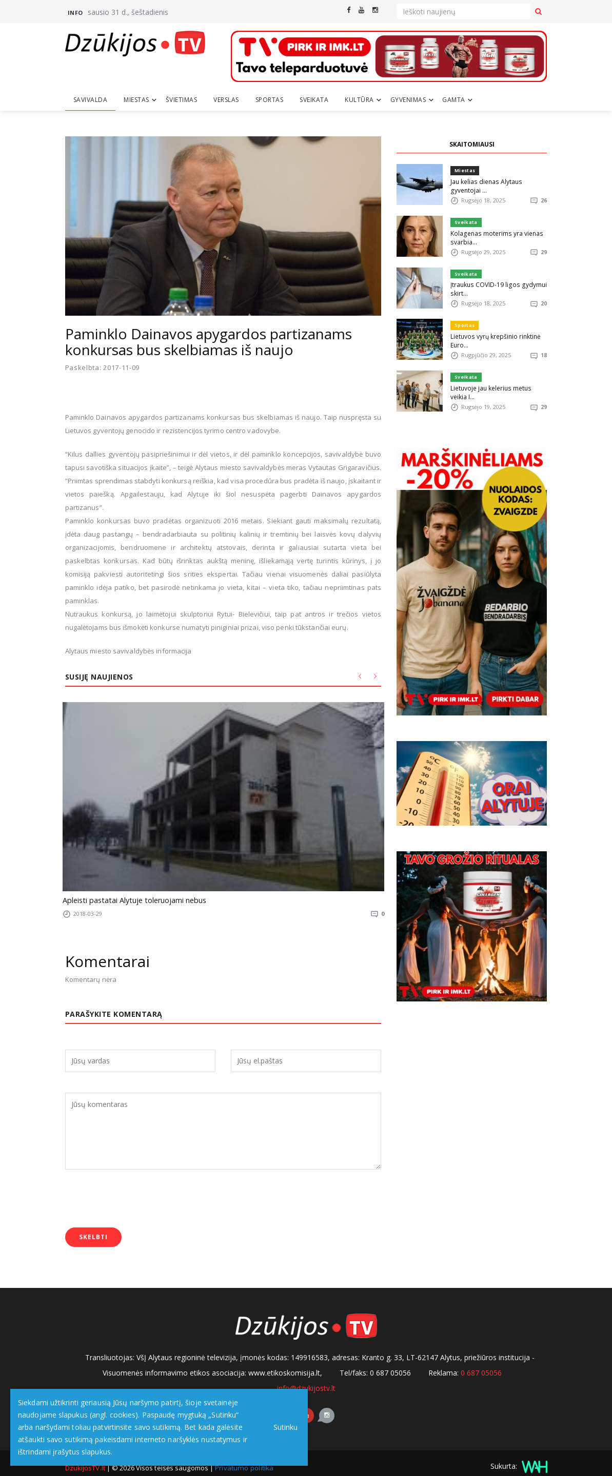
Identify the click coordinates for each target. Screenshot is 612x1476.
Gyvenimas (408, 99)
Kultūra (359, 99)
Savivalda (90, 99)
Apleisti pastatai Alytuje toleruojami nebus (128, 900)
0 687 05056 (481, 1363)
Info (75, 12)
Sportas (269, 99)
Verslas (226, 99)
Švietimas (182, 99)
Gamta (453, 99)
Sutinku (283, 1427)
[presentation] (143, 1191)
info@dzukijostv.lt (306, 1379)
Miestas (136, 99)
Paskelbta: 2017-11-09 (102, 367)
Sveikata (314, 99)
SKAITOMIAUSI (472, 144)
